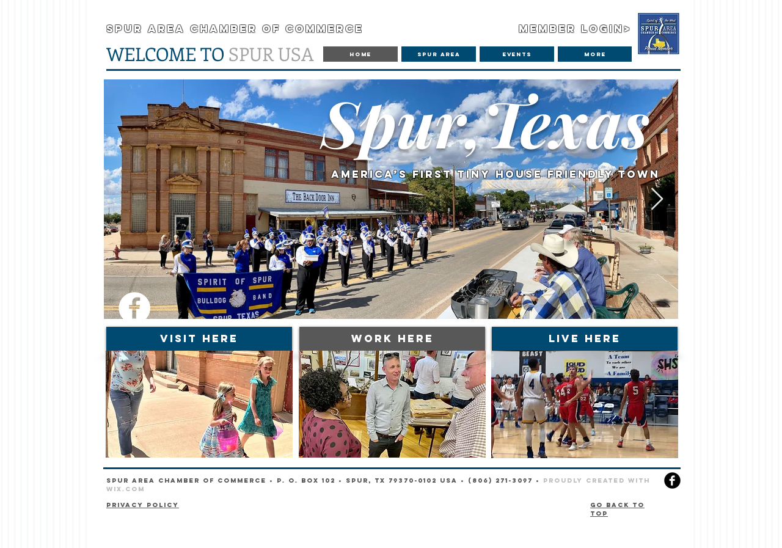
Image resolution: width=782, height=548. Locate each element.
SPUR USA (210, 54)
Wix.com (125, 489)
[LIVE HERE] (585, 339)
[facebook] (672, 480)
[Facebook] (134, 308)
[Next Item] (657, 199)
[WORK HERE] (392, 339)
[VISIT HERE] (199, 339)
